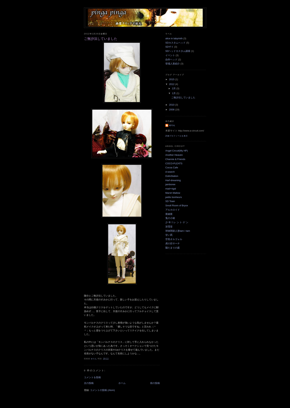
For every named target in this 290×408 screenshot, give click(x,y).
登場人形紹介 (172, 63)
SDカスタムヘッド (175, 42)
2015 (172, 79)
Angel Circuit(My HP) (176, 150)
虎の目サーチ (172, 243)
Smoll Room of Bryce (176, 205)
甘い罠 (169, 235)
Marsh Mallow (172, 192)
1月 (174, 93)
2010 (172, 104)
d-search (170, 171)
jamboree (170, 184)
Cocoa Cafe (171, 167)
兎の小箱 (170, 218)
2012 (172, 84)
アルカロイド (172, 209)
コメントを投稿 (92, 377)
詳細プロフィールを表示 (176, 136)
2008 (172, 109)
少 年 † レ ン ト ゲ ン (176, 222)
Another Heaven (174, 155)
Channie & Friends (175, 159)
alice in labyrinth (174, 38)
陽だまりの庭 (172, 247)
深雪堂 (169, 226)
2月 (174, 88)
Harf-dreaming (173, 180)
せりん (172, 125)
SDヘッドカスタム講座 (177, 51)
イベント (170, 55)
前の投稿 (155, 383)
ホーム (122, 383)
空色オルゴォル (173, 239)
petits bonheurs (173, 197)
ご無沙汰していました (183, 97)
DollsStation (171, 176)
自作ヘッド (171, 59)
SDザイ (169, 46)
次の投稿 (89, 383)
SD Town (170, 201)
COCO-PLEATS (173, 163)
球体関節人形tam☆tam (177, 230)
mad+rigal (170, 188)
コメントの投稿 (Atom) (102, 390)
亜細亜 (169, 214)
